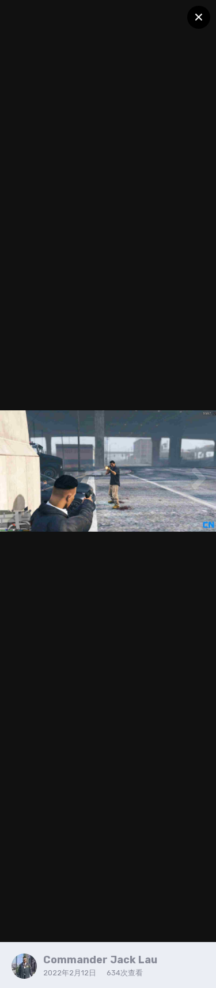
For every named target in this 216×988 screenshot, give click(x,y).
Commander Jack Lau (100, 960)
